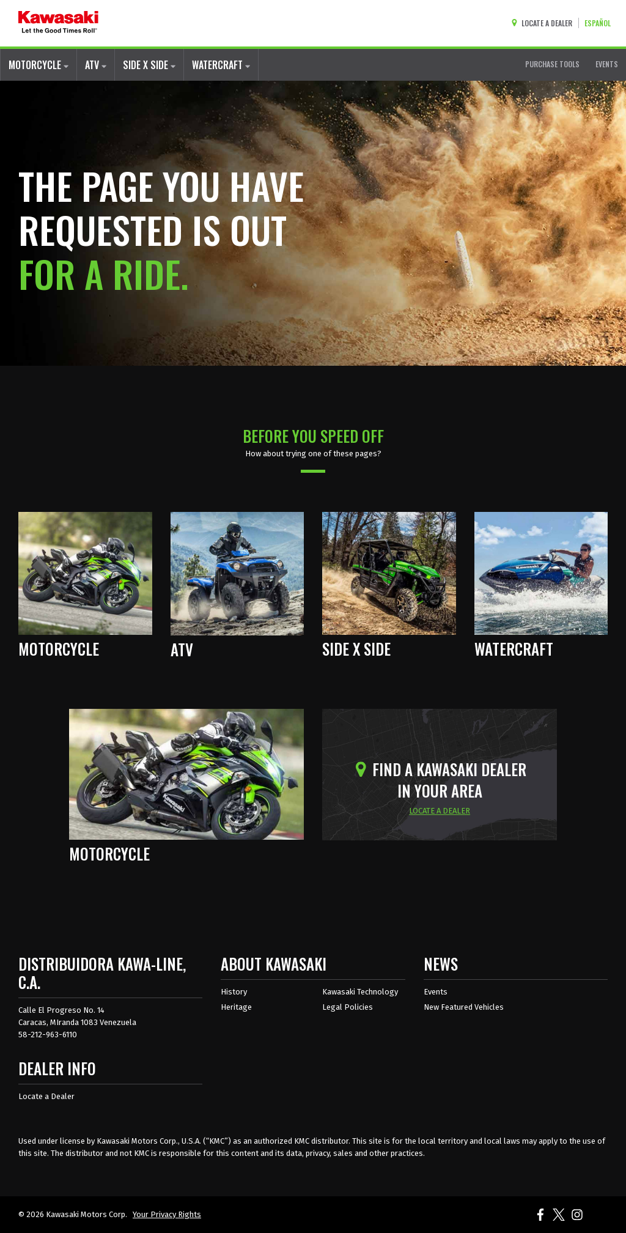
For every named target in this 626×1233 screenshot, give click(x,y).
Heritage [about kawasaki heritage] (236, 1007)
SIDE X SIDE (149, 64)
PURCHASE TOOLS (552, 64)
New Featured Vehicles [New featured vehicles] (464, 1007)
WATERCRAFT (221, 64)
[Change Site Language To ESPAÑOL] (600, 23)
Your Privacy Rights (167, 1214)
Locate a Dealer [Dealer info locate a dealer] (46, 1096)
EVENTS (606, 64)
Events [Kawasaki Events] (435, 991)
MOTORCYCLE (38, 64)
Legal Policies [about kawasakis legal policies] (347, 1007)
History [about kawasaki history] (234, 991)
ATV (95, 64)
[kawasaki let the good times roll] (58, 23)
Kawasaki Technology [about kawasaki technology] (360, 991)
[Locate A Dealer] (544, 23)
